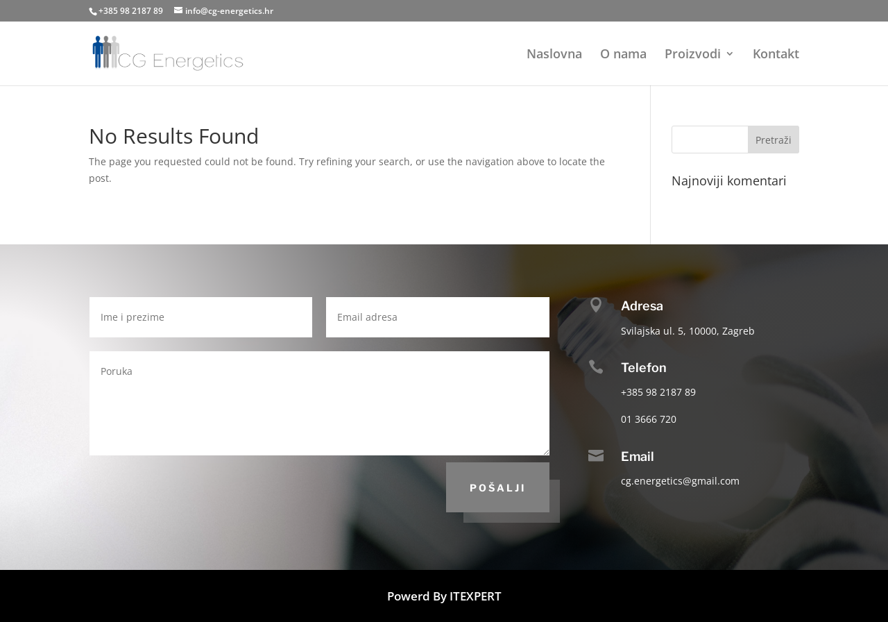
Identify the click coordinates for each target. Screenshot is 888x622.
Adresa (642, 306)
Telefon (644, 367)
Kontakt (776, 55)
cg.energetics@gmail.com (680, 480)
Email (637, 456)
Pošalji (498, 488)
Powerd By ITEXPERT (444, 596)
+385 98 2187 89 (131, 11)
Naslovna (554, 55)
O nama (623, 55)
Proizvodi (693, 55)
